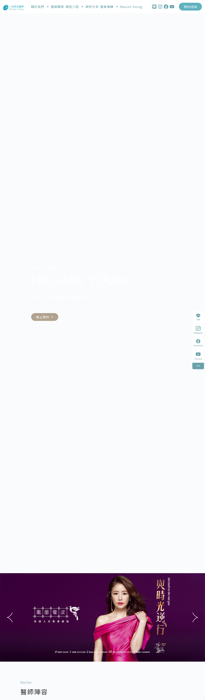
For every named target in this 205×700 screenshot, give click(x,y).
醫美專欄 (109, 6)
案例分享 (92, 6)
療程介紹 (75, 6)
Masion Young (131, 6)
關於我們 (40, 6)
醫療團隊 (57, 6)
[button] (10, 617)
